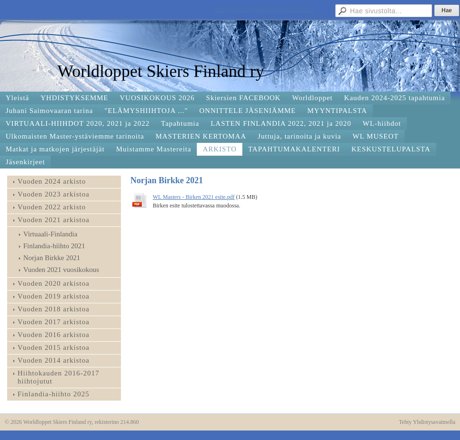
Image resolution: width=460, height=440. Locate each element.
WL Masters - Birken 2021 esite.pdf (194, 197)
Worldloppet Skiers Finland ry (160, 71)
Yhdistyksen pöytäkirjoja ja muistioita (262, 9)
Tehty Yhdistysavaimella (427, 422)
